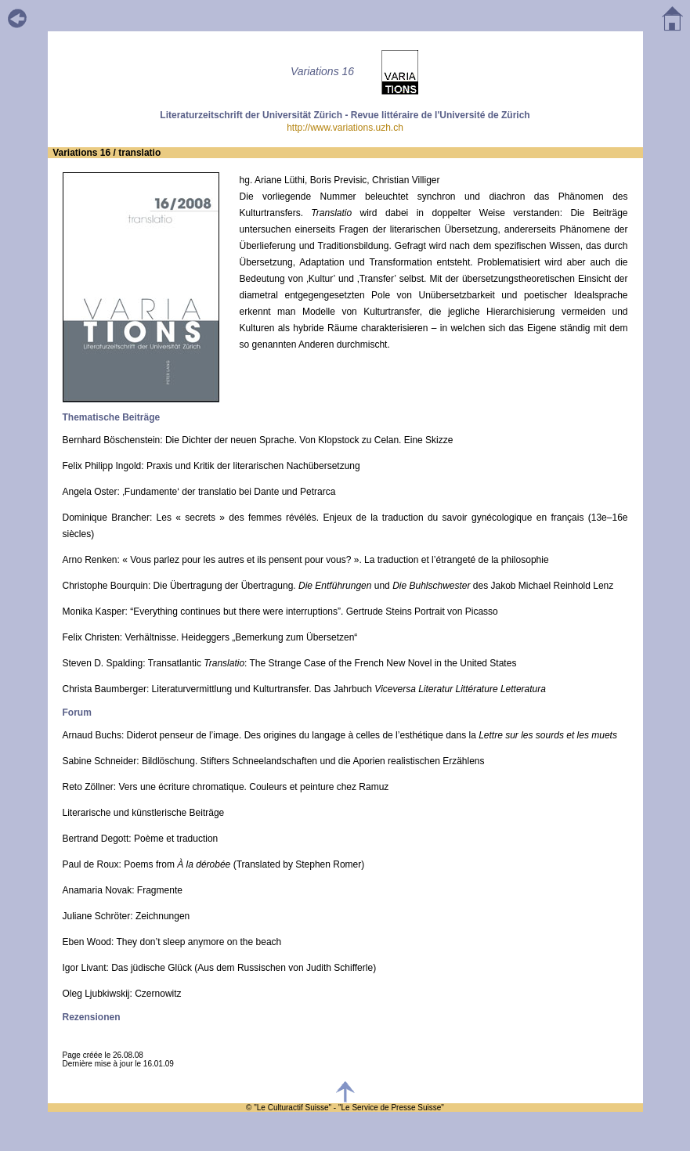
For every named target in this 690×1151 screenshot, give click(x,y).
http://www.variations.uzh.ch (345, 127)
